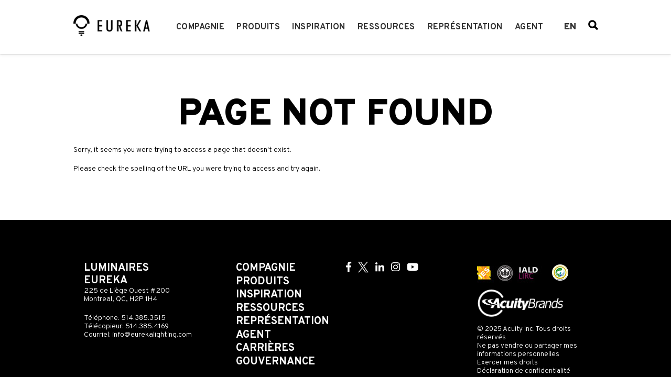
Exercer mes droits (507, 362)
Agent (529, 27)
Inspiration (318, 27)
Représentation (465, 27)
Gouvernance (275, 362)
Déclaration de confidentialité (523, 371)
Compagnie (200, 27)
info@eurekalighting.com (152, 334)
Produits (258, 27)
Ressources (386, 27)
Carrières (265, 348)
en (570, 27)
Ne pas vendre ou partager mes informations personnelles (527, 350)
